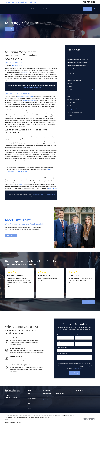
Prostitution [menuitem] (70, 90)
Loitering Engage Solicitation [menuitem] (74, 80)
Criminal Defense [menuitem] (31, 9)
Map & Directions (47, 400)
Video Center (31, 406)
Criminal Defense (32, 398)
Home (29, 393)
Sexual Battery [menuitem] (71, 102)
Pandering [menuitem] (69, 83)
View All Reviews (88, 302)
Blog (29, 403)
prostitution (25, 72)
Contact (30, 408)
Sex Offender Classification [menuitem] (73, 99)
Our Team (30, 396)
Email (76, 341)
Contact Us (87, 9)
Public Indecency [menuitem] (71, 93)
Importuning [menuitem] (70, 77)
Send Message (74, 373)
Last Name (77, 334)
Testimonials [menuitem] (77, 9)
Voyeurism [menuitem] (69, 115)
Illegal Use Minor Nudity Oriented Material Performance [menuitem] (75, 73)
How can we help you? (62, 353)
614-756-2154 (89, 2)
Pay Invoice (30, 401)
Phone (58, 341)
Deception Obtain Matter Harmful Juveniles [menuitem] (77, 59)
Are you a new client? (62, 347)
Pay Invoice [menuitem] (63, 9)
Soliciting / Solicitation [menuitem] (72, 109)
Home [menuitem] (16, 9)
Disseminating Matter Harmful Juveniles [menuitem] (76, 65)
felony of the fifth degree (29, 100)
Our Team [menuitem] (22, 9)
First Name (59, 334)
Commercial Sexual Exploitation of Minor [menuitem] (77, 56)
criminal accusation (52, 188)
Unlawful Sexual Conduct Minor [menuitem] (74, 112)
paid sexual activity (16, 65)
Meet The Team (11, 235)
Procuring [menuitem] (69, 86)
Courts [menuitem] (56, 9)
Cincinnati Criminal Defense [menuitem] (45, 9)
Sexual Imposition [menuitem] (71, 105)
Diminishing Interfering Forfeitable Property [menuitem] (77, 62)
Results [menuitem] (70, 9)
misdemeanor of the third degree (25, 96)
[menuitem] (7, 422)
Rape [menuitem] (68, 96)
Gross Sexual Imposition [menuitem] (73, 68)
